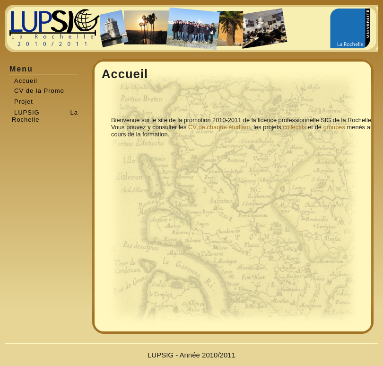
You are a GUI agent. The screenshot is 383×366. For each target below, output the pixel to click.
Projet (23, 101)
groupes (334, 127)
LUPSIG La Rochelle (45, 114)
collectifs (294, 127)
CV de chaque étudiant (219, 127)
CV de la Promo (39, 90)
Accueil (25, 80)
